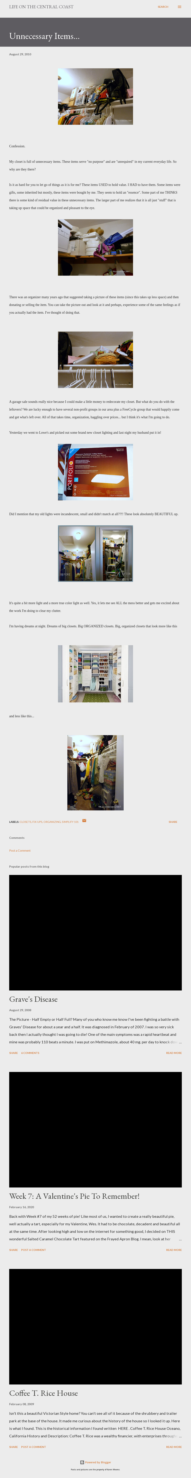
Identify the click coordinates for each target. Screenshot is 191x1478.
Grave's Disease (33, 998)
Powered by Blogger (95, 1462)
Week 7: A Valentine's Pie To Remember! (74, 1195)
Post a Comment (20, 850)
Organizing (52, 821)
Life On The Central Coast (41, 7)
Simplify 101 (70, 821)
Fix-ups (37, 821)
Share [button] (173, 821)
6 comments (30, 1052)
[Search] (163, 7)
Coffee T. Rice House (43, 1392)
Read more (174, 1052)
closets (25, 821)
